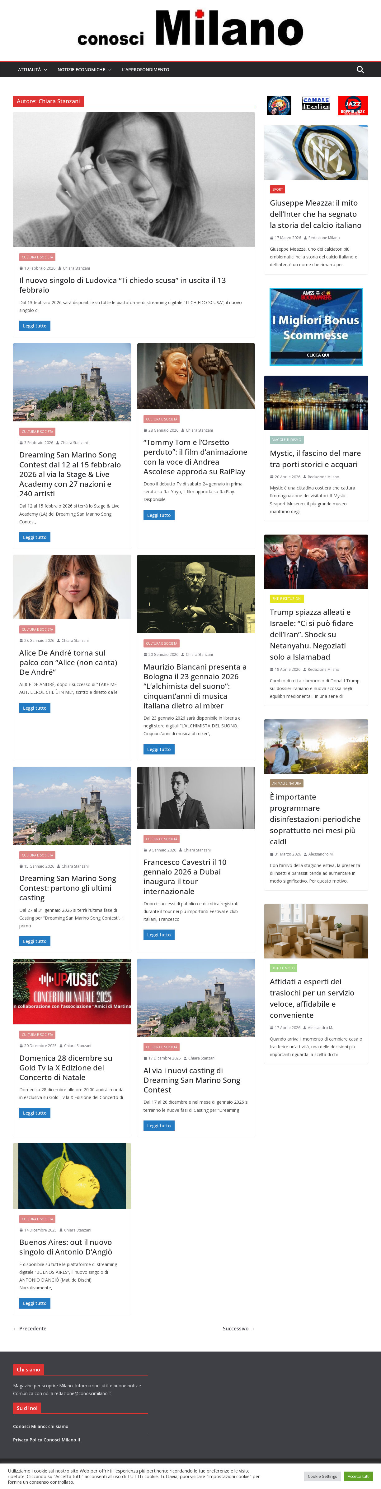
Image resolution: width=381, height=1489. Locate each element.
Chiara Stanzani (76, 268)
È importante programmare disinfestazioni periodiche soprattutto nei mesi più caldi (315, 819)
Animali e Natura (286, 783)
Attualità (29, 69)
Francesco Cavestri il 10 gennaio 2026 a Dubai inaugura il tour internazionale (185, 876)
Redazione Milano (324, 237)
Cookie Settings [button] (322, 1476)
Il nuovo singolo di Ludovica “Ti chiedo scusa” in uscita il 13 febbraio (122, 285)
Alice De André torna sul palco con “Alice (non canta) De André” (68, 662)
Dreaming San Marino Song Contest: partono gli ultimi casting (67, 887)
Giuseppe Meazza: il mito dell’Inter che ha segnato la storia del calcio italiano (316, 213)
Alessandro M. (321, 854)
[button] (44, 69)
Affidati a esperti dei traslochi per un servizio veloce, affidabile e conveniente (312, 998)
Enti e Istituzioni (287, 598)
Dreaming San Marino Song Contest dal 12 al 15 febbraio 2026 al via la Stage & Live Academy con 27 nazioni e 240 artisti (70, 474)
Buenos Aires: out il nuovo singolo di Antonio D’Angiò (65, 1247)
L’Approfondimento (145, 69)
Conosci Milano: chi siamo (40, 1426)
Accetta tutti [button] (358, 1476)
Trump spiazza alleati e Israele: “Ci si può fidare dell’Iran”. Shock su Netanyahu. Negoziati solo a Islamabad (311, 634)
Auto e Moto (283, 968)
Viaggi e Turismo (286, 440)
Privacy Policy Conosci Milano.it (47, 1440)
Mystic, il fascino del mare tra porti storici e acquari (315, 458)
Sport (277, 189)
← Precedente (29, 1328)
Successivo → (239, 1328)
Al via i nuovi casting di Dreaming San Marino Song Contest (191, 1080)
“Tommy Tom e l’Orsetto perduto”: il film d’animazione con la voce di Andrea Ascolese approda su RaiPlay (195, 456)
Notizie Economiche (81, 69)
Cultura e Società (37, 257)
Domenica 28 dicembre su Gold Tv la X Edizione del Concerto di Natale (65, 1067)
